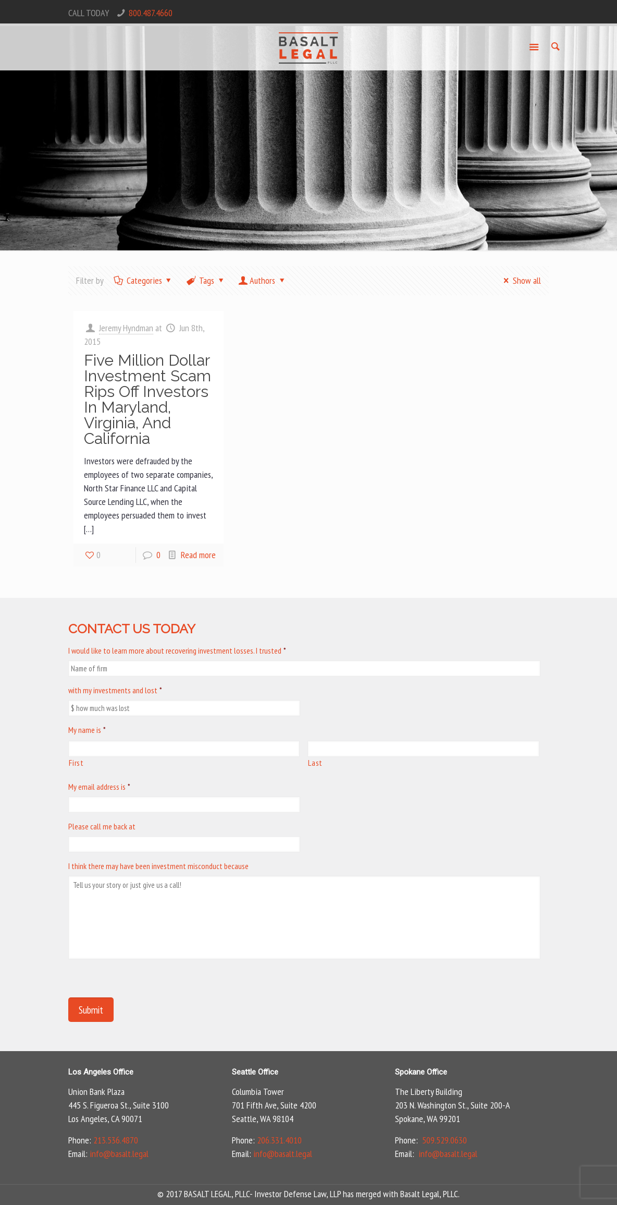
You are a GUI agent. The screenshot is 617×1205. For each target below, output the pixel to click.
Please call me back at (101, 826)
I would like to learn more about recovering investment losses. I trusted (177, 650)
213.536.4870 (115, 1140)
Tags (205, 280)
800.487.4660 (150, 13)
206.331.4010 (279, 1140)
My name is (87, 730)
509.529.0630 (444, 1140)
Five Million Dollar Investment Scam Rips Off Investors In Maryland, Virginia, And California (147, 399)
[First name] (184, 749)
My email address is (99, 786)
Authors (262, 280)
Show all (519, 280)
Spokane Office (421, 1072)
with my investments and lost (115, 690)
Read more (198, 555)
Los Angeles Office (100, 1072)
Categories (143, 280)
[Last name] (423, 749)
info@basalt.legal (119, 1154)
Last (315, 762)
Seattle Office (255, 1072)
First (76, 762)
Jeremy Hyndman (126, 328)
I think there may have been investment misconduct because (158, 866)
